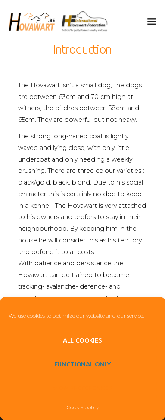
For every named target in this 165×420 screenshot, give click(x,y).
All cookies (82, 340)
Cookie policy (83, 407)
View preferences (82, 387)
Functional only (82, 364)
